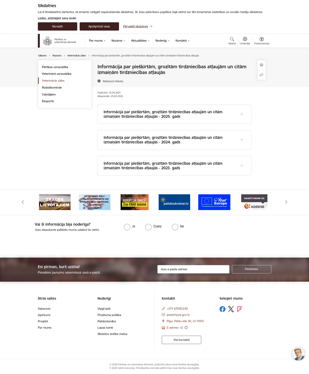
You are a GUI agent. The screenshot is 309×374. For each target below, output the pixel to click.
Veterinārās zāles (53, 80)
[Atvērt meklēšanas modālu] (232, 41)
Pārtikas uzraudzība (55, 67)
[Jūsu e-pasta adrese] (193, 269)
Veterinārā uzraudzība (56, 74)
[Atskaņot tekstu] (113, 81)
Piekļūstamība (107, 321)
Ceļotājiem (49, 94)
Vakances (44, 308)
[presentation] (33, 243)
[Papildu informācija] (186, 327)
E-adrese (173, 327)
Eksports (48, 101)
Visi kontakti (182, 340)
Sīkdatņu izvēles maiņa (112, 334)
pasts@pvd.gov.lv (178, 315)
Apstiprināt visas (99, 26)
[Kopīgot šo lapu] (261, 75)
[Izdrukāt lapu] (261, 65)
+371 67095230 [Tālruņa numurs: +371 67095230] (177, 308)
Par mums (44, 327)
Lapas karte (105, 327)
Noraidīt (57, 26)
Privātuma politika (109, 315)
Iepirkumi (44, 315)
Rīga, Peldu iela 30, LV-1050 (185, 321)
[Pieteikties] (251, 269)
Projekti (43, 321)
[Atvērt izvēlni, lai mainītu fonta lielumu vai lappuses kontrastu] (261, 41)
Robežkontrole (52, 87)
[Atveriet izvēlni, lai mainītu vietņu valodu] (245, 41)
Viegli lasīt (104, 308)
